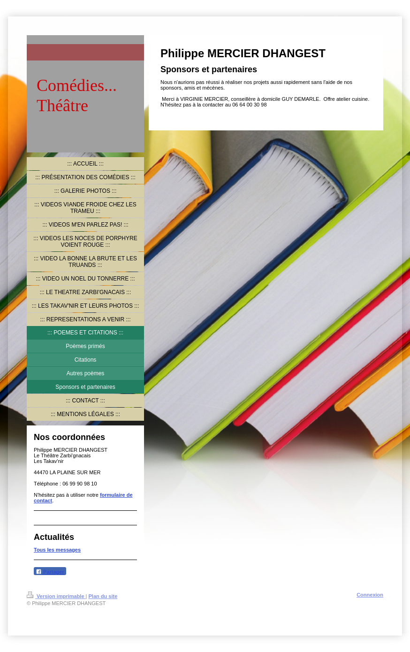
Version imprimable (56, 596)
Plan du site (103, 596)
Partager (50, 572)
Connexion (370, 595)
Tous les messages (57, 550)
